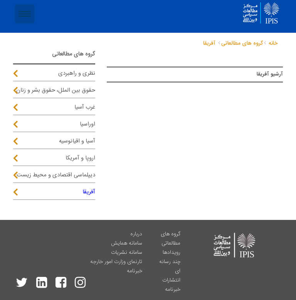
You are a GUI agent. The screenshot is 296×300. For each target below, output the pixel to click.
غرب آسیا (84, 107)
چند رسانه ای (169, 266)
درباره (136, 234)
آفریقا (88, 192)
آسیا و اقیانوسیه (77, 141)
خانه (273, 43)
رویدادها (171, 252)
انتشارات (171, 280)
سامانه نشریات (126, 252)
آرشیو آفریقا (270, 74)
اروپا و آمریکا (80, 158)
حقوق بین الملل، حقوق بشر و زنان (55, 90)
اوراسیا (87, 124)
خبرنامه (172, 289)
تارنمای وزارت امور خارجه (116, 261)
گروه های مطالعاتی (170, 239)
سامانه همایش (126, 243)
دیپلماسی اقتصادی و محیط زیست (56, 175)
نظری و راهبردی (76, 73)
